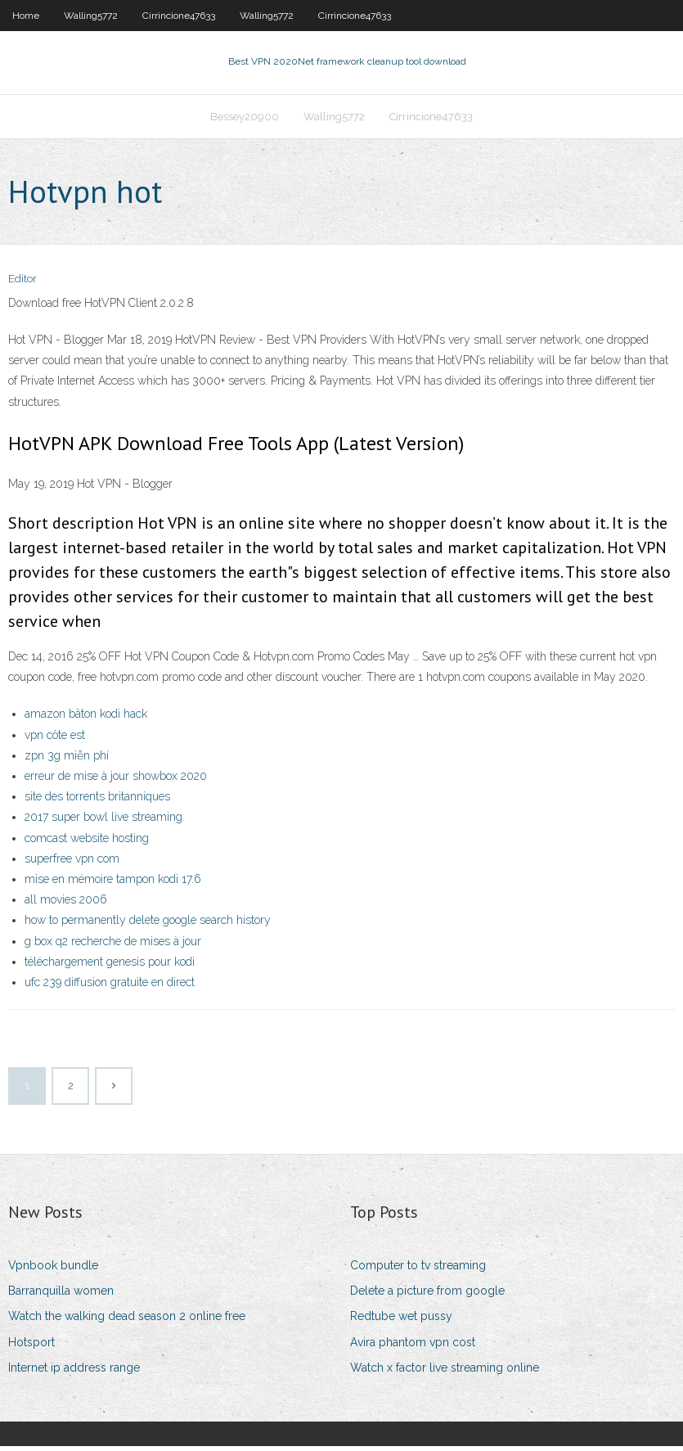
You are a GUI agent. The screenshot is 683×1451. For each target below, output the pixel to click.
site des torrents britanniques (97, 801)
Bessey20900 (244, 120)
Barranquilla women (61, 1295)
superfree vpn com (72, 863)
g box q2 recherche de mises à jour (113, 946)
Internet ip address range (74, 1372)
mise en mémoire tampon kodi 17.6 (113, 883)
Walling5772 (91, 15)
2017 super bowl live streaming (103, 822)
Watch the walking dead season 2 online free (126, 1321)
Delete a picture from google (427, 1295)
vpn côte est (55, 739)
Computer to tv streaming (418, 1270)
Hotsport (31, 1347)
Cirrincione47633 (178, 15)
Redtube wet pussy (401, 1321)
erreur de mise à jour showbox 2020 (116, 780)
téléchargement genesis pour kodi (110, 966)
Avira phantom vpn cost (412, 1347)
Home (25, 15)
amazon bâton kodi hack (86, 719)
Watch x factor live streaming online (444, 1372)
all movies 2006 (66, 904)
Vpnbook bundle (53, 1270)
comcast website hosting (87, 842)
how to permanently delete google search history (148, 925)
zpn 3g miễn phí (67, 760)
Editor (22, 284)
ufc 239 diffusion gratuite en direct (110, 987)
